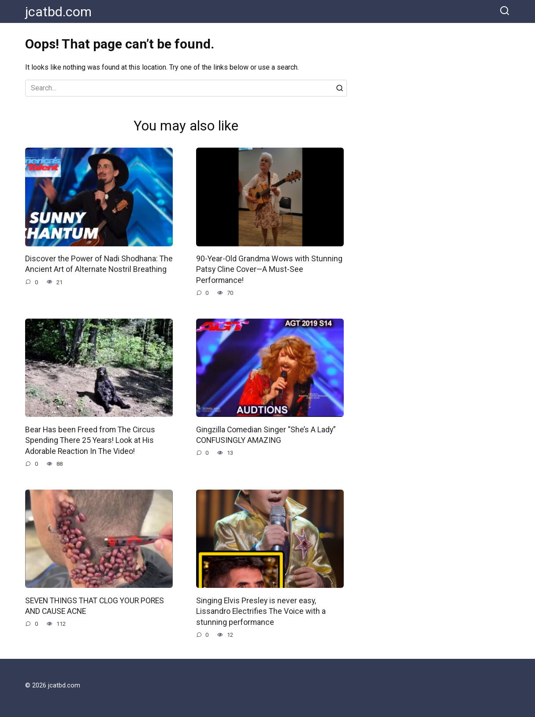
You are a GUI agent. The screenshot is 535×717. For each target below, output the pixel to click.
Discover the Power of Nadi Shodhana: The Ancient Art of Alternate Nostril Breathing (98, 264)
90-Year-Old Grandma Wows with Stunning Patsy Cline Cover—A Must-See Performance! (268, 269)
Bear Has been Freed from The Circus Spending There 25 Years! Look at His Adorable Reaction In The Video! (89, 440)
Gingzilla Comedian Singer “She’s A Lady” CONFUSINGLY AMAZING (265, 435)
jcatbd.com (58, 11)
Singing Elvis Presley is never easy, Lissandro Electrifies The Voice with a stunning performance (260, 611)
